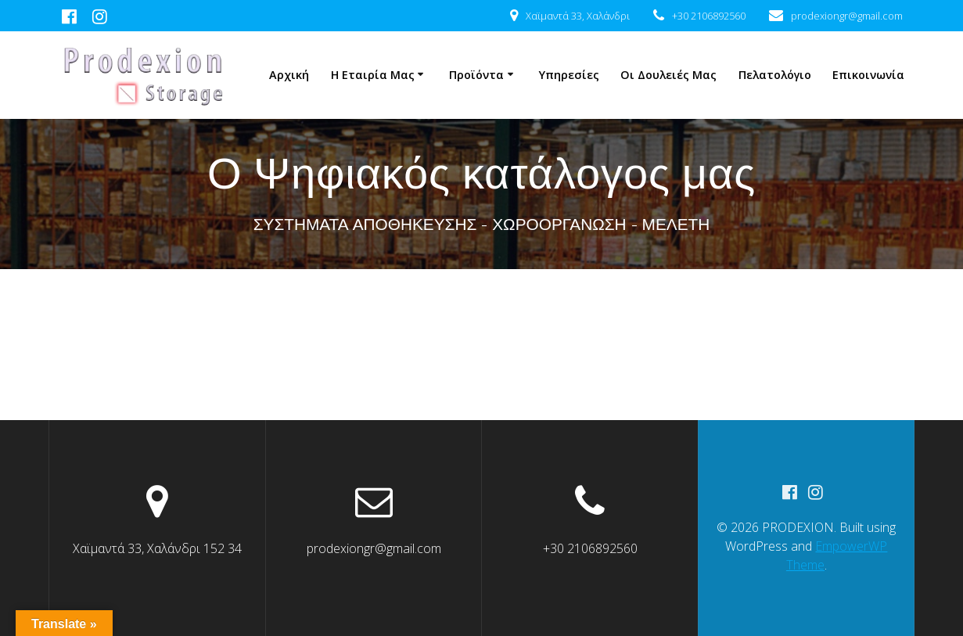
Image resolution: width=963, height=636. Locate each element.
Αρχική (289, 74)
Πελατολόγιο (774, 74)
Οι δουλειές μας (668, 74)
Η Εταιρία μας (373, 74)
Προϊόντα (476, 74)
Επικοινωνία (868, 74)
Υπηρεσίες (569, 74)
